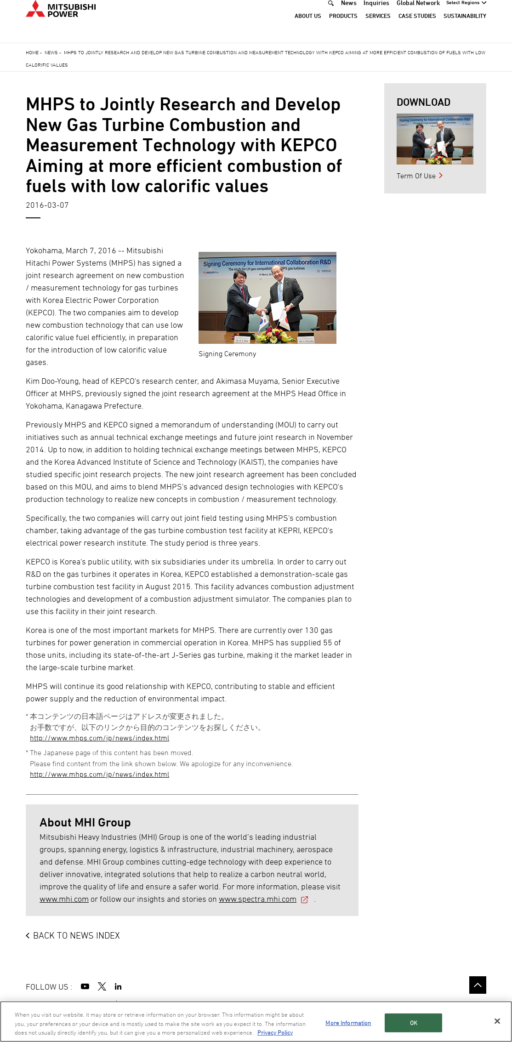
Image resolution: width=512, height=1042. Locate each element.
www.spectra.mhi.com (257, 899)
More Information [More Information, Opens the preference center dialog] (348, 1022)
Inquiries (376, 15)
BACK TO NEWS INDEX (76, 935)
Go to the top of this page (477, 984)
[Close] (497, 1021)
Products (343, 28)
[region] (256, 1021)
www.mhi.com (64, 899)
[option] (435, 139)
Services (378, 28)
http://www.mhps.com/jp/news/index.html (99, 738)
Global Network (418, 15)
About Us (308, 28)
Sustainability (465, 28)
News (349, 15)
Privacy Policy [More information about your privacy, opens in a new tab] (275, 1032)
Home (32, 52)
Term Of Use (416, 175)
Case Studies (417, 28)
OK (413, 1022)
